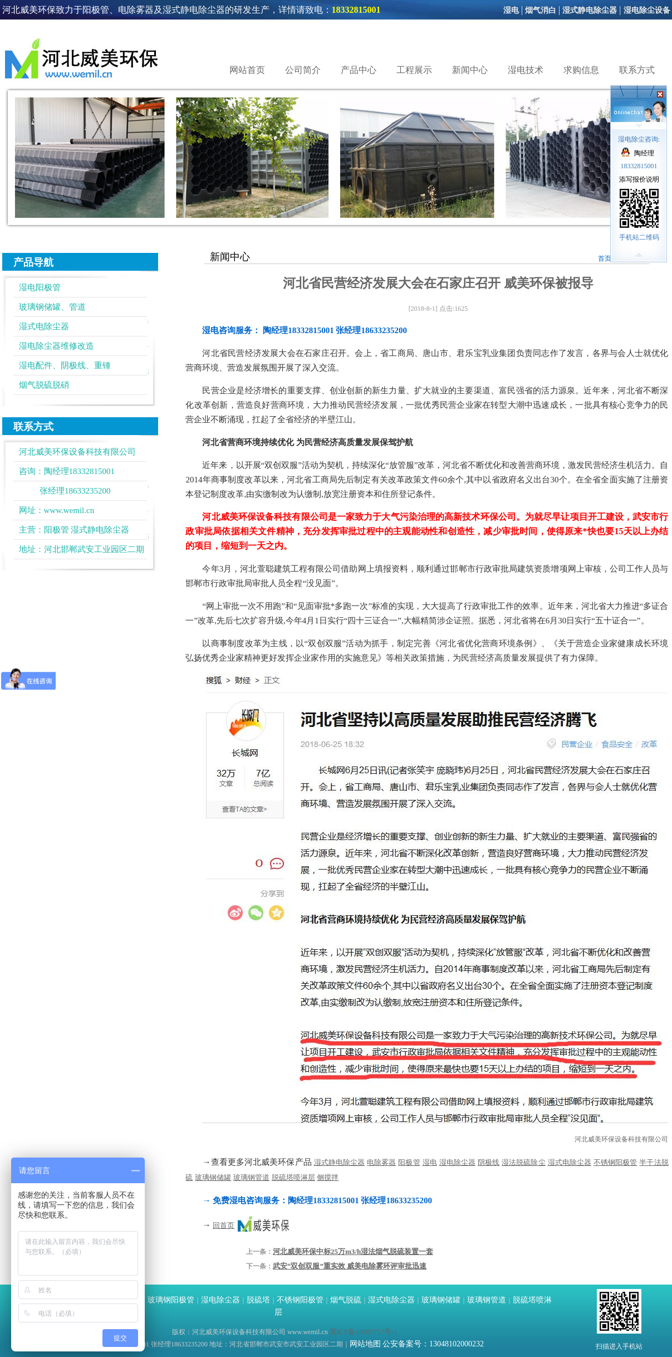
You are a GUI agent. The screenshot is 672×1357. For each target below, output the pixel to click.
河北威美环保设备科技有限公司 (621, 1139)
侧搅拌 (328, 1177)
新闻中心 (470, 70)
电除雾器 (381, 1162)
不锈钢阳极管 (615, 1162)
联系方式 (637, 70)
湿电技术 (525, 70)
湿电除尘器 (457, 1162)
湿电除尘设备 (647, 10)
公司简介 (303, 70)
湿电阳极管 (40, 287)
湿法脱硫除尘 (524, 1162)
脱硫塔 (258, 1300)
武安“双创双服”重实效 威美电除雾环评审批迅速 (349, 1266)
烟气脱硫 (345, 1300)
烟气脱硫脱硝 (44, 384)
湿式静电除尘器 (589, 10)
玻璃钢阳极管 (171, 1300)
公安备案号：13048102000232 (433, 1344)
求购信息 (581, 70)
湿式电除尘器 (44, 326)
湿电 (511, 10)
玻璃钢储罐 (213, 1177)
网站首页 (247, 70)
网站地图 (365, 1344)
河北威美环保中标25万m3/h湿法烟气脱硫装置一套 (353, 1251)
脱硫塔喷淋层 (293, 1177)
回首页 (223, 1225)
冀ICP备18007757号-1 (364, 1331)
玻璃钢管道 (251, 1177)
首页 (604, 258)
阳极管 (56, 529)
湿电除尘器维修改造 (56, 345)
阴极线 (488, 1162)
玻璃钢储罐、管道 (52, 306)
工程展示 (414, 70)
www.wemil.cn (69, 510)
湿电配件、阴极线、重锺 (65, 365)
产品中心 (358, 70)
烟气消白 (540, 10)
